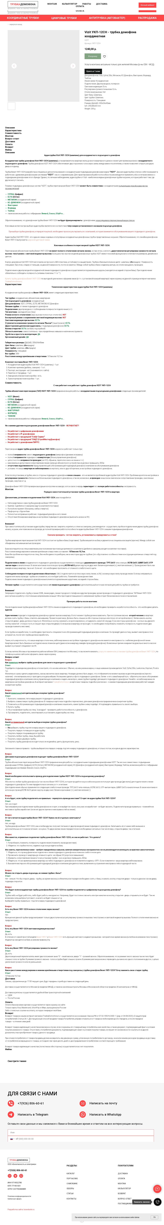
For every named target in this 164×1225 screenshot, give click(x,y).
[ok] (127, 10)
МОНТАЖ (52, 8)
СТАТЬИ (70, 1193)
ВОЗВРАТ (122, 1193)
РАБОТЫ (86, 8)
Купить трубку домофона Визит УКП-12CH (23, 279)
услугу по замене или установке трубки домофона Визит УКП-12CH (126, 652)
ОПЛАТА (80, 11)
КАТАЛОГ (71, 1174)
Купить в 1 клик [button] (93, 71)
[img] (19, 1160)
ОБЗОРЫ (70, 1188)
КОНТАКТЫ (71, 1199)
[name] (81, 1132)
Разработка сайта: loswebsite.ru (21, 1209)
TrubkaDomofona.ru (13, 281)
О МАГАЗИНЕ (72, 1184)
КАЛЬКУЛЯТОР (69, 8)
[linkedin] (132, 10)
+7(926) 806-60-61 (31, 1113)
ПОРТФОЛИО (72, 1179)
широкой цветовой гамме (39, 240)
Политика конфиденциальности (19, 1196)
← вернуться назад (15, 24)
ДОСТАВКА (101, 8)
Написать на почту (103, 1113)
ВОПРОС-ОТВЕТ (124, 1199)
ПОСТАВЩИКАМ (125, 1204)
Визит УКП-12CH (56, 937)
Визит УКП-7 (42, 937)
